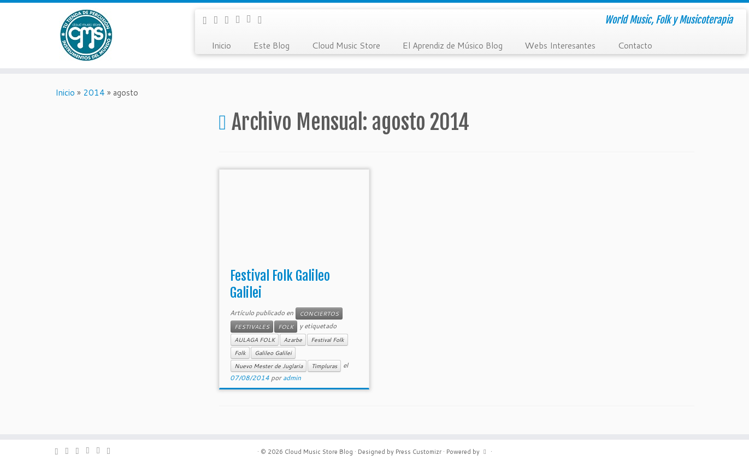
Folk (240, 353)
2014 (94, 92)
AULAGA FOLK (254, 340)
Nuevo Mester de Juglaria (268, 366)
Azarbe (293, 340)
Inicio (221, 44)
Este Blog (271, 44)
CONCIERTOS (319, 313)
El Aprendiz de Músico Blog (452, 44)
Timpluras (324, 366)
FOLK (285, 326)
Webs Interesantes (559, 44)
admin (292, 377)
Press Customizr (418, 451)
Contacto (634, 44)
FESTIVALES (251, 326)
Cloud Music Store (345, 44)
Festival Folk (327, 340)
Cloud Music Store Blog (319, 451)
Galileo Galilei (273, 353)
